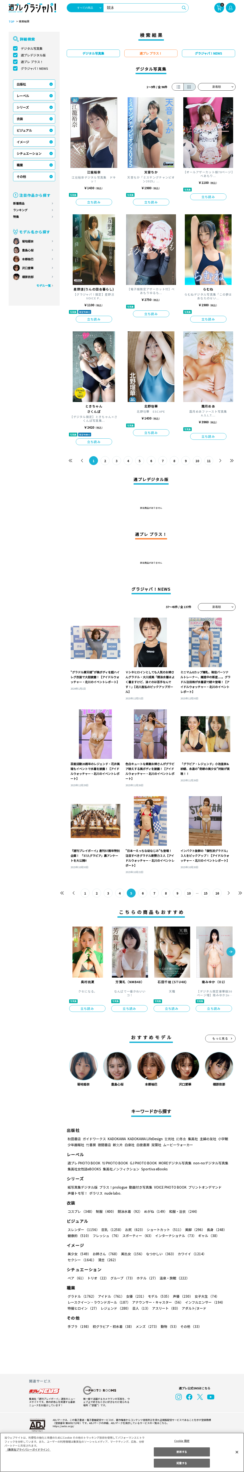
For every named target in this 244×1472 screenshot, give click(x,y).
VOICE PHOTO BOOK (169, 1187)
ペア (76, 1278)
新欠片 (118, 1144)
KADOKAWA (116, 1138)
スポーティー (137, 1235)
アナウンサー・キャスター (157, 1302)
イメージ (23, 142)
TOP (11, 21)
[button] (231, 952)
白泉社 (130, 1144)
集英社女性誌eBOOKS (84, 1169)
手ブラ (79, 1326)
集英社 (192, 1138)
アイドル (110, 1296)
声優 (181, 1296)
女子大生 (205, 1296)
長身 (214, 1229)
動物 (168, 1326)
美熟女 (131, 1253)
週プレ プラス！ (32, 62)
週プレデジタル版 (33, 55)
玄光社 (169, 1138)
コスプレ (81, 1211)
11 (209, 461)
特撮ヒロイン (83, 1308)
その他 (21, 176)
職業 (20, 165)
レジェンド (115, 1308)
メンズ (146, 1326)
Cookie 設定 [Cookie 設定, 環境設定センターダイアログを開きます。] (181, 1441)
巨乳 (111, 1229)
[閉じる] (237, 1452)
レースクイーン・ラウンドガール (99, 1302)
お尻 (133, 1229)
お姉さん (105, 1253)
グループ (122, 1278)
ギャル (207, 1235)
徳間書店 (104, 1144)
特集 (16, 217)
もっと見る (220, 1038)
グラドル (82, 1296)
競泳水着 (129, 1211)
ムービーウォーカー (178, 1144)
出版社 (21, 84)
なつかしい (159, 1253)
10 (197, 461)
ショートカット (163, 1229)
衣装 (20, 119)
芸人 (140, 1308)
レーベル (23, 95)
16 (217, 893)
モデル (157, 1296)
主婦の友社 (207, 1138)
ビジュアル (24, 130)
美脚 (193, 1229)
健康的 (79, 1235)
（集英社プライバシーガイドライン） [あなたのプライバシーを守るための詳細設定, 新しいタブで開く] (28, 1449)
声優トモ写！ (78, 1193)
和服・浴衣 (182, 1211)
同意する (181, 1463)
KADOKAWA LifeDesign (144, 1138)
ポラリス (96, 1193)
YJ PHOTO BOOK (114, 1163)
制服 (105, 1211)
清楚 (77, 1259)
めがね (154, 1211)
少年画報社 (76, 1144)
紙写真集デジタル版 (83, 1187)
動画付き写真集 (139, 1187)
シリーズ (23, 107)
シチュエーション (29, 153)
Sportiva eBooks (153, 1169)
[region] (122, 1452)
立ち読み (94, 202)
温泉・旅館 (173, 1278)
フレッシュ (106, 1235)
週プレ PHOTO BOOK (84, 1163)
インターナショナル (174, 1235)
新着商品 (19, 203)
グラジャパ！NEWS (34, 68)
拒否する (181, 1452)
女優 (135, 1296)
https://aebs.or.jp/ (63, 1426)
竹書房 (91, 1144)
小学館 (222, 1138)
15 (205, 893)
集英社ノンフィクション (120, 1169)
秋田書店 (74, 1138)
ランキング (20, 210)
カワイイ (190, 1253)
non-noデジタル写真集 (207, 1163)
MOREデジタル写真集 (172, 1163)
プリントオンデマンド (203, 1187)
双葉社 (156, 1144)
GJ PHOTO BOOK (141, 1163)
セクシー (220, 1253)
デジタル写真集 (32, 48)
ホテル (146, 1278)
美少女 (79, 1253)
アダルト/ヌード (193, 1308)
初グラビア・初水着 (112, 1326)
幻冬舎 (180, 1138)
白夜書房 (143, 1144)
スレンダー (83, 1229)
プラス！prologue (112, 1187)
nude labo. (112, 1193)
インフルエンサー (204, 1302)
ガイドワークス (94, 1138)
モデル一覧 (43, 285)
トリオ (97, 1278)
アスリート (165, 1308)
